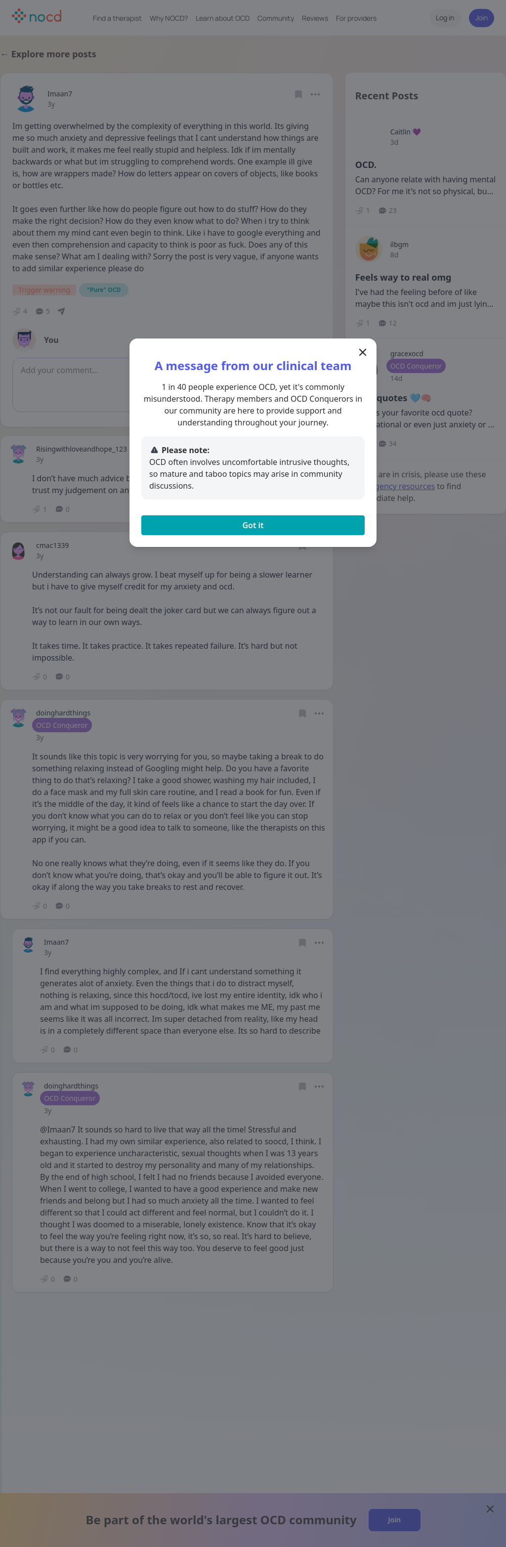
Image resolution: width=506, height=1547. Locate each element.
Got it (252, 525)
